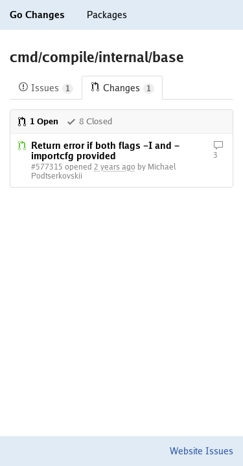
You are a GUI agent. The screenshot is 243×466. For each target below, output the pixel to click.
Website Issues (201, 451)
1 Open (37, 121)
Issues (45, 88)
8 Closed (89, 121)
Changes (122, 88)
